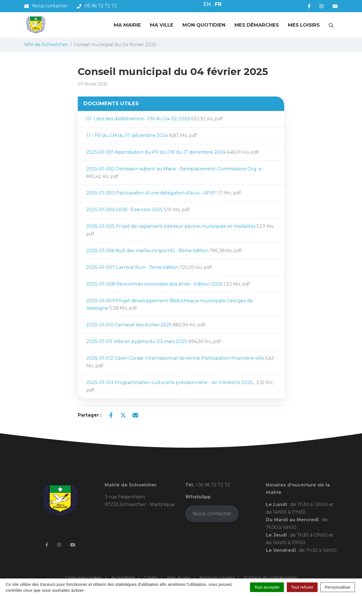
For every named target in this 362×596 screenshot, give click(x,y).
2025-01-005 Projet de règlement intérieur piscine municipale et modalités (180, 230)
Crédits (151, 577)
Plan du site (178, 577)
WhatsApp (198, 496)
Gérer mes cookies (83, 577)
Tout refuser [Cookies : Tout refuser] (302, 587)
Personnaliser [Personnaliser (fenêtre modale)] (338, 587)
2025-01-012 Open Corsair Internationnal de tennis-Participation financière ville (180, 361)
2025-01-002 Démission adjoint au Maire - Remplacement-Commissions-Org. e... (175, 172)
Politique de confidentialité (270, 577)
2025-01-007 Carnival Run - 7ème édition (149, 267)
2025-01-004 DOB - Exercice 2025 (138, 209)
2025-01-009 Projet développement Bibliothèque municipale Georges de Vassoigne (169, 304)
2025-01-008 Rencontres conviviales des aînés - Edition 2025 (168, 284)
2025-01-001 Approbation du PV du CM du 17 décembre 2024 (172, 152)
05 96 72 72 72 (213, 485)
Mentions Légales (217, 577)
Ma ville (161, 25)
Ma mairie (127, 25)
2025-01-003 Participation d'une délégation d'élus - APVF (163, 193)
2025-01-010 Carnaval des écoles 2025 (145, 324)
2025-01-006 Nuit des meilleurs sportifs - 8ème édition (164, 250)
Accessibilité (123, 577)
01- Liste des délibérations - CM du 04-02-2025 (154, 118)
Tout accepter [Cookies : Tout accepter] (267, 587)
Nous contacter (212, 514)
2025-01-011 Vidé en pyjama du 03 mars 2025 (153, 341)
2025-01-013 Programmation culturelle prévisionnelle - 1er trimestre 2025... (179, 386)
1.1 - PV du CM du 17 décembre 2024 (141, 135)
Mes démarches (256, 25)
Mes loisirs (304, 25)
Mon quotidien (203, 25)
